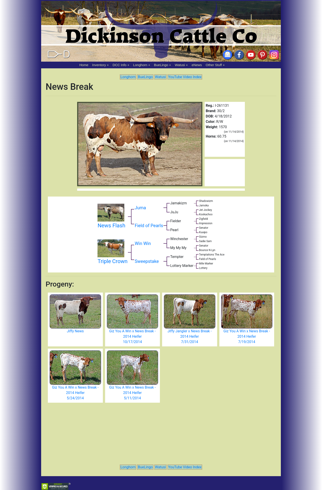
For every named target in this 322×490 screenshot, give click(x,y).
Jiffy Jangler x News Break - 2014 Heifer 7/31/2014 (189, 336)
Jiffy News (75, 331)
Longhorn (140, 65)
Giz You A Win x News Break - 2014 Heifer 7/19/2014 (246, 336)
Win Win (143, 243)
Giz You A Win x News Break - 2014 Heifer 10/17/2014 (132, 336)
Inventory (99, 65)
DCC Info (120, 65)
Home (83, 65)
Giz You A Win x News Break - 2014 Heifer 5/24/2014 (75, 392)
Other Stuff (214, 65)
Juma (140, 207)
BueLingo (161, 65)
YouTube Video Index (184, 77)
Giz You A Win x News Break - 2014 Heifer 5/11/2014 (132, 392)
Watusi (180, 65)
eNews (197, 65)
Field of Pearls (149, 225)
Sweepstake (147, 261)
